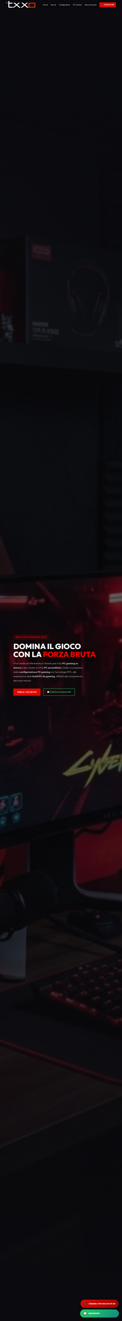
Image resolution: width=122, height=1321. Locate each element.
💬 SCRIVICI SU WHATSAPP (59, 692)
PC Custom (77, 5)
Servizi (53, 5)
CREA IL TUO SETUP (27, 692)
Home (45, 5)
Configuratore (64, 5)
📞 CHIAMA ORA (107, 5)
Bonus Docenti (91, 5)
